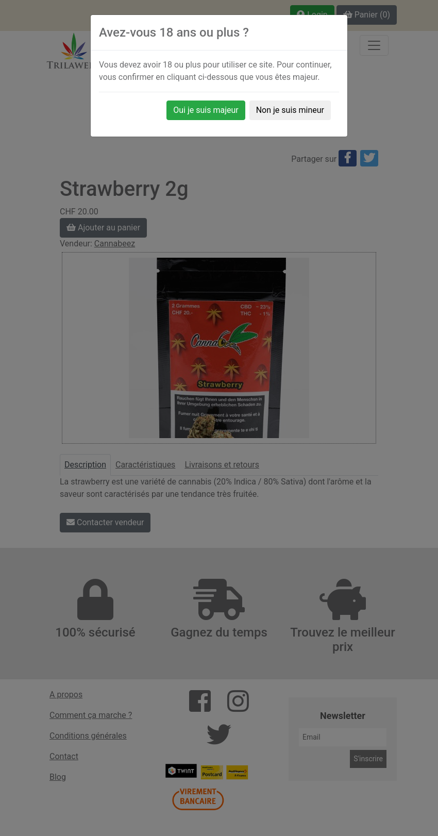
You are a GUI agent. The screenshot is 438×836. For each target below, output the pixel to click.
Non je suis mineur (290, 110)
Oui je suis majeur (205, 110)
